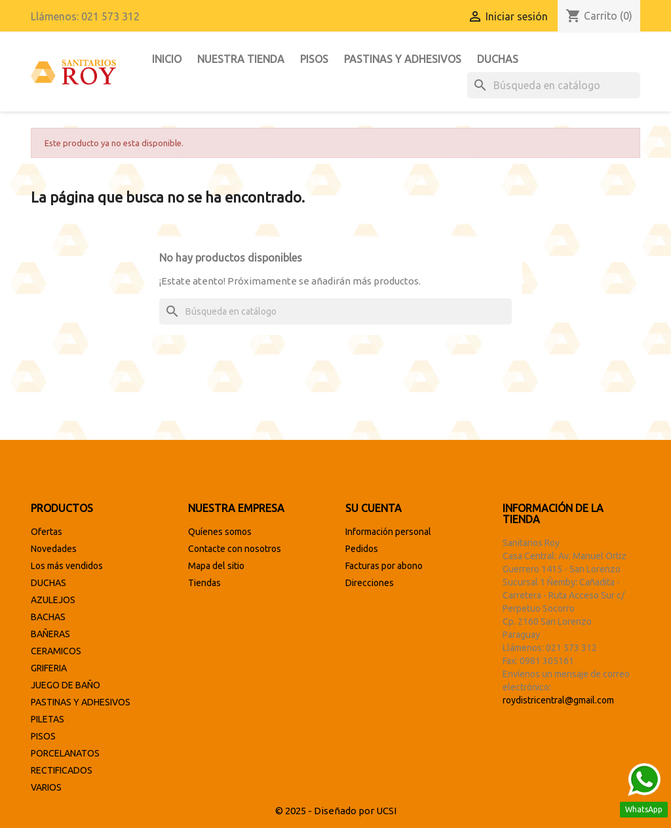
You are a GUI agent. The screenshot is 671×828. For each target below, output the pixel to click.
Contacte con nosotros (234, 548)
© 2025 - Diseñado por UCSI (335, 810)
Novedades (54, 548)
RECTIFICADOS (61, 770)
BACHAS (48, 617)
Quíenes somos (220, 531)
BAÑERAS (50, 634)
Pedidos (361, 548)
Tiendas (204, 583)
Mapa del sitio (216, 566)
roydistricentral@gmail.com (558, 700)
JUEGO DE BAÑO (65, 685)
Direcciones (369, 583)
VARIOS (46, 787)
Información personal (388, 531)
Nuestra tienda (240, 59)
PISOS (314, 59)
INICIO (167, 59)
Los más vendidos (67, 566)
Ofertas (46, 531)
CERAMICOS (56, 651)
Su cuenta (373, 508)
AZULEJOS (53, 600)
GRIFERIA (49, 668)
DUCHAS (497, 59)
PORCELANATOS (65, 753)
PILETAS (47, 719)
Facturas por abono (384, 566)
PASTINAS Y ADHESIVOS (402, 59)
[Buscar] (553, 85)
